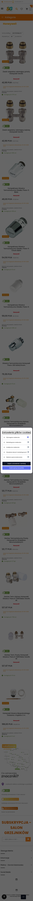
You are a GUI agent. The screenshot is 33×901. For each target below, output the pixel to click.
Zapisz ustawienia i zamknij (16, 464)
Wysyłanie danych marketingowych (16, 452)
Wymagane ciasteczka (13, 437)
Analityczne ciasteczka (13, 447)
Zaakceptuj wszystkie (16, 468)
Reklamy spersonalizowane (14, 457)
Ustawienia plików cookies (16, 432)
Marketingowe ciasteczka (13, 442)
